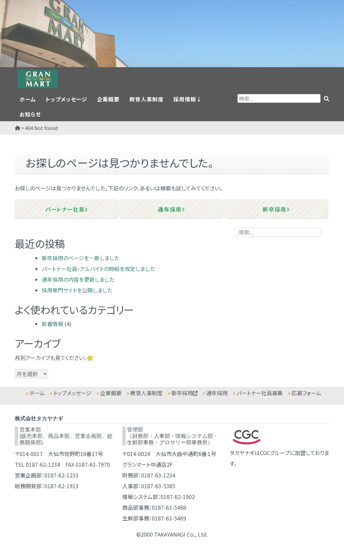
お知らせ (30, 114)
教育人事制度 (146, 99)
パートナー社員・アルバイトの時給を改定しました (98, 269)
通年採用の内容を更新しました (78, 279)
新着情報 (52, 324)
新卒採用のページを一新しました (80, 258)
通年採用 (171, 209)
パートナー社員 (66, 209)
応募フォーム (306, 393)
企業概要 (108, 99)
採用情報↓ (187, 99)
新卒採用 (276, 209)
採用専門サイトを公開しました (77, 290)
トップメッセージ (66, 99)
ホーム (27, 99)
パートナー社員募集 (259, 393)
